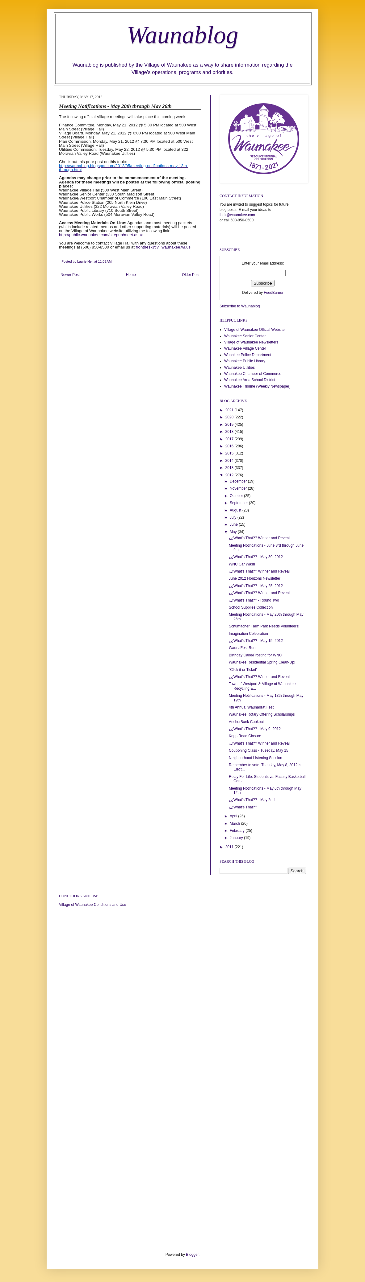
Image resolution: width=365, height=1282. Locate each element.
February (237, 830)
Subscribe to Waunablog (240, 306)
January (237, 838)
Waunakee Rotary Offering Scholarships (262, 714)
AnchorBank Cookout (246, 722)
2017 (230, 439)
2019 (230, 424)
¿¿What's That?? (243, 807)
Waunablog (182, 34)
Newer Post (70, 275)
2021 (230, 410)
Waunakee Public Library (244, 361)
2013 (230, 468)
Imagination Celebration (248, 633)
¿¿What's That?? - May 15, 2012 (256, 641)
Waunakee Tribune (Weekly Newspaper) (257, 386)
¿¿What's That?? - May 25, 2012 (256, 586)
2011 (230, 847)
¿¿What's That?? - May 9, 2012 (255, 729)
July (233, 517)
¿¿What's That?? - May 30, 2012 (256, 557)
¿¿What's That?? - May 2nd (252, 800)
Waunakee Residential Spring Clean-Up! (262, 662)
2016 (230, 446)
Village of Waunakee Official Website (254, 329)
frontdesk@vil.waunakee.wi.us (163, 247)
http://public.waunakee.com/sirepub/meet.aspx (101, 234)
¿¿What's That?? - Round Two (254, 600)
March (235, 823)
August (236, 510)
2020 (230, 417)
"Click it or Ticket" (243, 670)
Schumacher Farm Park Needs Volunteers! (264, 626)
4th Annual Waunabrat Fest (251, 707)
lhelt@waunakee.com (237, 215)
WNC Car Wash (242, 564)
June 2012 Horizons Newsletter (254, 578)
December (239, 481)
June (234, 524)
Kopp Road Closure (245, 736)
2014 (230, 460)
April (234, 816)
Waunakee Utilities (239, 367)
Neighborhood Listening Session (255, 758)
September (239, 503)
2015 (230, 453)
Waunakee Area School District (249, 380)
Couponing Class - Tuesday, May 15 (258, 750)
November (239, 488)
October (237, 496)
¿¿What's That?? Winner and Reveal (259, 538)
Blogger (192, 1254)
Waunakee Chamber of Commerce (252, 374)
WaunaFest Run (242, 648)
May (234, 532)
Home (131, 275)
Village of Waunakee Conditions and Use (92, 904)
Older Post (190, 275)
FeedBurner (273, 292)
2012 (230, 475)
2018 (230, 431)
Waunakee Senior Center (245, 336)
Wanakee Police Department (247, 355)
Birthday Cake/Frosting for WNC (255, 655)
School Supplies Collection (251, 607)
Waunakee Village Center (245, 348)
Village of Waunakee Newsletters (251, 342)
